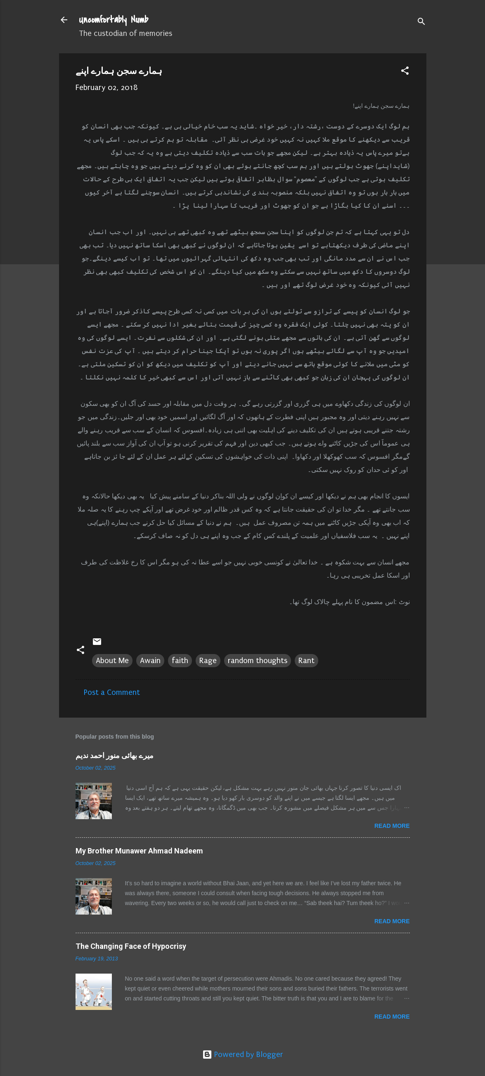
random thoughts (257, 660)
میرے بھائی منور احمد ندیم (115, 755)
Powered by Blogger (242, 1054)
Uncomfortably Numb (113, 19)
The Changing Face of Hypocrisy (131, 946)
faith (180, 660)
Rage (208, 660)
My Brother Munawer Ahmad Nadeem (139, 850)
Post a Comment (112, 692)
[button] (405, 72)
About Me (112, 660)
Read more (392, 825)
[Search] (421, 22)
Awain (150, 660)
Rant (306, 660)
